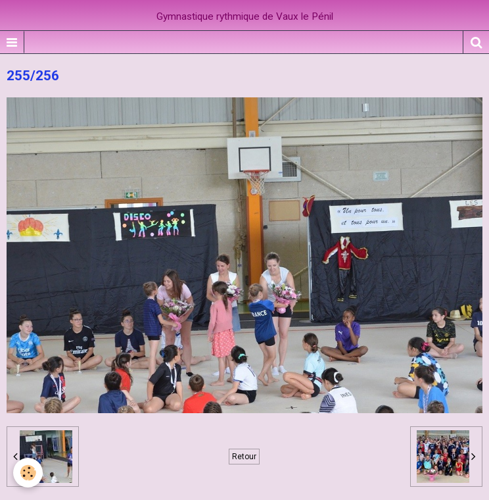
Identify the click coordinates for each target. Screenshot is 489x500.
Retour (244, 456)
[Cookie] (28, 473)
